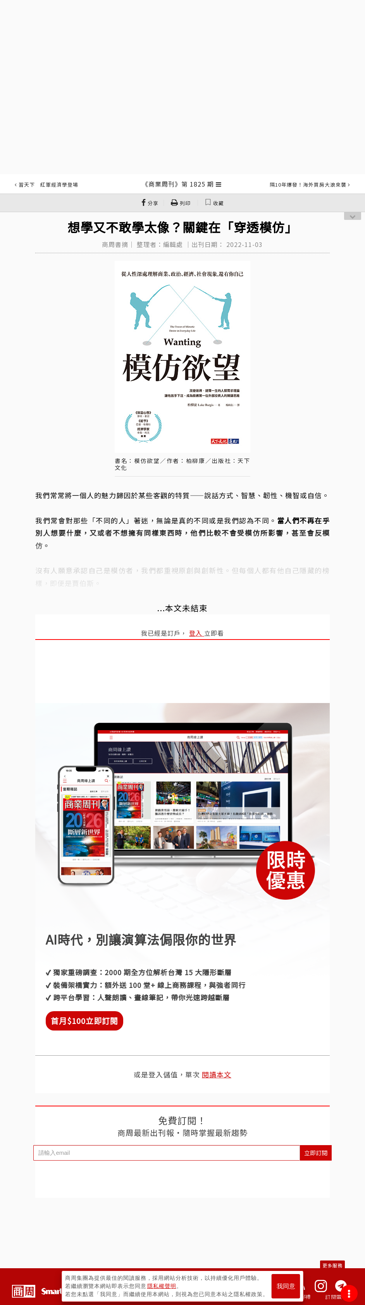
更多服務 (332, 1265)
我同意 (286, 1286)
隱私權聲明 (161, 1286)
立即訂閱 (315, 1153)
